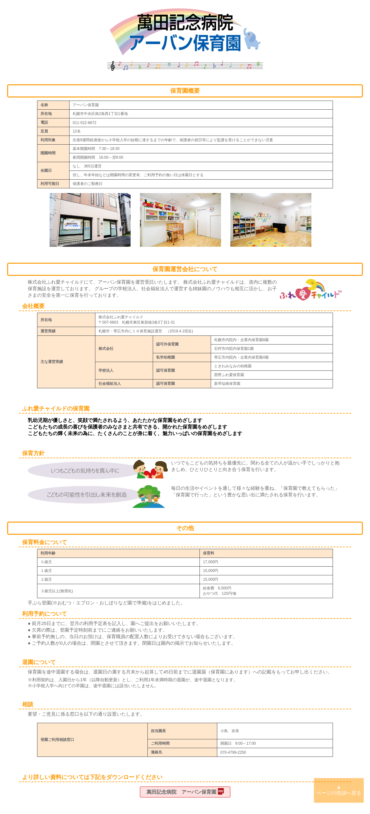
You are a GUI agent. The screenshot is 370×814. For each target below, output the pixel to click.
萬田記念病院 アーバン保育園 (181, 792)
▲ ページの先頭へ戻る (338, 790)
